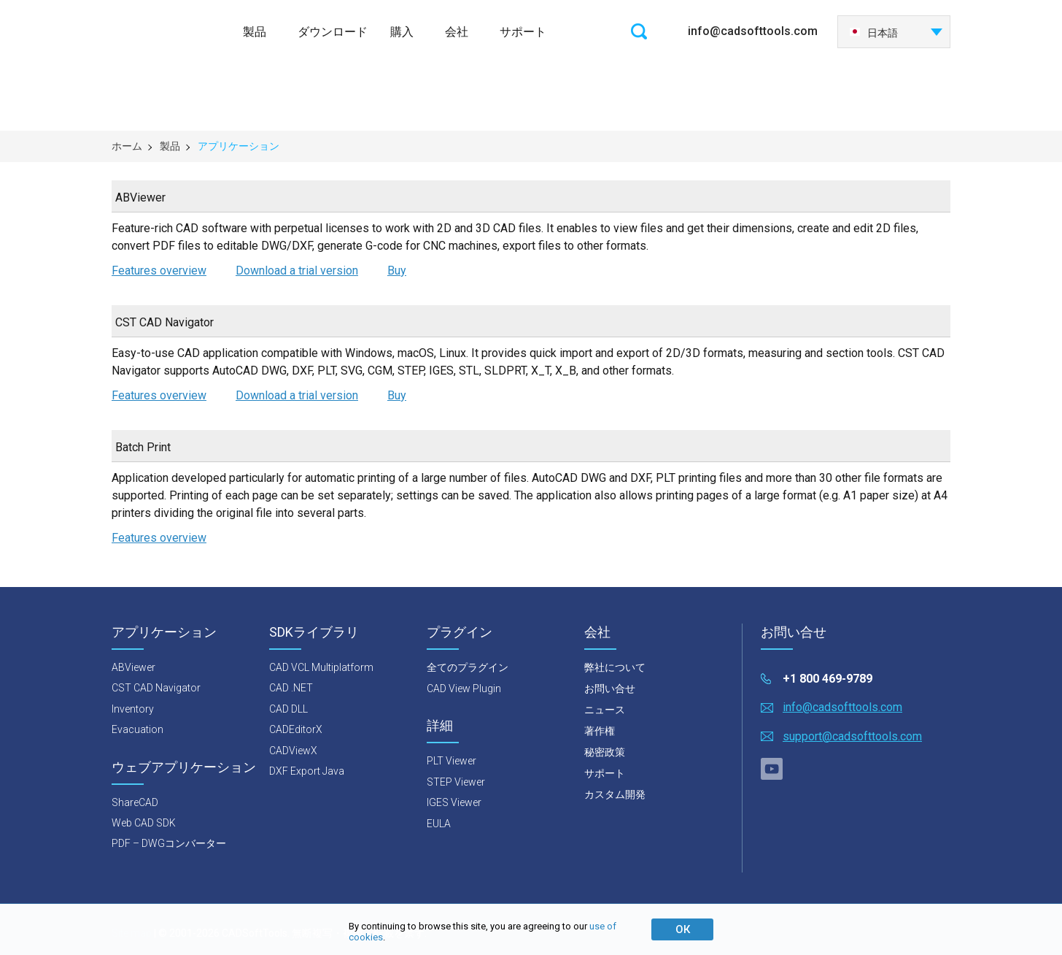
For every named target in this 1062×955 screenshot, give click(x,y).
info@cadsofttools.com (753, 31)
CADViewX (293, 750)
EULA (439, 823)
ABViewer (133, 667)
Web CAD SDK (144, 823)
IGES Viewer (454, 802)
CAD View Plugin (464, 688)
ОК (682, 929)
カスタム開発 (615, 794)
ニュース (604, 710)
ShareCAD (135, 802)
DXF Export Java (306, 771)
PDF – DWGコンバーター (169, 843)
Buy (396, 270)
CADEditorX (295, 729)
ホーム (127, 146)
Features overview (159, 270)
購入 (402, 32)
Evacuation (137, 729)
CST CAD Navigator (156, 688)
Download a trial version (297, 270)
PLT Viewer (451, 761)
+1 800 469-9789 (827, 679)
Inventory (133, 709)
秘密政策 (604, 752)
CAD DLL (288, 709)
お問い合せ (609, 688)
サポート (523, 32)
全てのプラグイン (467, 667)
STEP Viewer (456, 782)
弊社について (615, 667)
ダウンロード (333, 32)
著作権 (599, 731)
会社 (456, 32)
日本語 (873, 32)
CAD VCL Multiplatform (321, 667)
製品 (254, 32)
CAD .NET (291, 688)
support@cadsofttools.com (852, 736)
